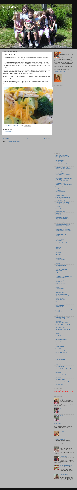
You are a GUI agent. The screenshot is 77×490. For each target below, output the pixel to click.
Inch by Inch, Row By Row (62, 242)
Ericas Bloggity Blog (61, 265)
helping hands (59, 270)
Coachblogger (59, 321)
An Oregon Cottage (60, 379)
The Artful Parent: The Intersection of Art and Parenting (64, 238)
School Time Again (60, 292)
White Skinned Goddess (61, 269)
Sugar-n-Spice (59, 354)
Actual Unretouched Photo (62, 163)
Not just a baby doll (60, 288)
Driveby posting (57, 423)
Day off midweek (59, 337)
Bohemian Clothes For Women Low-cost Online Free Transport (63, 226)
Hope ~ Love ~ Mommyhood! (63, 224)
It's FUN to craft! (60, 298)
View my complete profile (59, 71)
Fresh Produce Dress (60, 299)
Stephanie (63, 53)
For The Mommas (60, 173)
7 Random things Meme (59, 439)
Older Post (47, 138)
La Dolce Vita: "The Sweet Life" (63, 217)
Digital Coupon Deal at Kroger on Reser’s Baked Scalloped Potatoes (63, 175)
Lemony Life (59, 341)
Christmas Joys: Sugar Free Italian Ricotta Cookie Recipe (63, 199)
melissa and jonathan (61, 357)
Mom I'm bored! (63, 456)
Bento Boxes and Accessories (62, 303)
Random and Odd (60, 160)
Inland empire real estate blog (63, 229)
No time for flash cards (61, 352)
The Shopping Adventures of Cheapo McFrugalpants (63, 330)
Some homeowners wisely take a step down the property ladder (64, 231)
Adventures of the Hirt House (63, 374)
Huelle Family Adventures (62, 251)
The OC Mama (9, 7)
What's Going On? (60, 315)
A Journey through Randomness (64, 276)
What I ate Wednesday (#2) (66, 465)
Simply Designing (60, 346)
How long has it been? (60, 327)
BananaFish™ (59, 372)
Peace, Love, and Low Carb (62, 381)
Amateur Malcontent (61, 313)
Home (27, 138)
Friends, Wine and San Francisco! (63, 295)
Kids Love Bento (60, 301)
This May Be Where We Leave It (63, 274)
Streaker (57, 235)
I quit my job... (59, 255)
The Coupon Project (60, 186)
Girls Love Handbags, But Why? (63, 195)
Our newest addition (64, 447)
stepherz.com (59, 361)
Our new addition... (64, 474)
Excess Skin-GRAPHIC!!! (61, 277)
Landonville (58, 213)
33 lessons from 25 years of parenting (64, 184)
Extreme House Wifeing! (61, 339)
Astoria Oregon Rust (61, 171)
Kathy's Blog (59, 335)
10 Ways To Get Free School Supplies (64, 188)
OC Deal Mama (59, 194)
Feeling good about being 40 (62, 322)
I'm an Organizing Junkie (62, 155)
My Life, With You (60, 344)
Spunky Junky (59, 262)
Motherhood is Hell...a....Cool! (63, 317)
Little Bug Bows (64, 390)
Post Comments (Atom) (14, 141)
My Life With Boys (60, 305)
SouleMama (58, 190)
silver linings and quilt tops (61, 191)
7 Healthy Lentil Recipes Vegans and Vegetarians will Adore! (64, 210)
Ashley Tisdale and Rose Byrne (62, 318)
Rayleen (58, 287)
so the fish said (59, 272)
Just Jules (58, 364)
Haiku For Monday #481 (61, 259)
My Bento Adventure (61, 283)
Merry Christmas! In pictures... (67, 398)
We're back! (58, 214)
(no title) (62, 408)
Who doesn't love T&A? (61, 234)
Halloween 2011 (59, 311)
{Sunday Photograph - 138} (61, 266)
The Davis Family (60, 280)
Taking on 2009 (59, 384)
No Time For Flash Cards (62, 167)
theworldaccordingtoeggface (63, 197)
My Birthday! (58, 252)
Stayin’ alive (58, 165)
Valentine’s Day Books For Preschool (64, 168)
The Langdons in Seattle (62, 294)
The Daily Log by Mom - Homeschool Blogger (61, 349)
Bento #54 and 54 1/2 (60, 285)
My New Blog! (59, 281)
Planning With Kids (60, 183)
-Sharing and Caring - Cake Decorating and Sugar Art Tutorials (64, 203)
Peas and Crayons (60, 208)
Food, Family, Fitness (61, 359)
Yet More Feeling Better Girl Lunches (64, 180)
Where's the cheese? (61, 245)
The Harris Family (60, 366)
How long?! (58, 248)
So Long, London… (60, 161)
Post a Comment (8, 131)
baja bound (58, 247)
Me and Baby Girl (59, 306)
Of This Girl (58, 254)
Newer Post (6, 138)
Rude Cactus (59, 258)
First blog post (59, 240)
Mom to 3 (58, 291)
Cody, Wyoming (59, 263)
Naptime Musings (60, 222)
